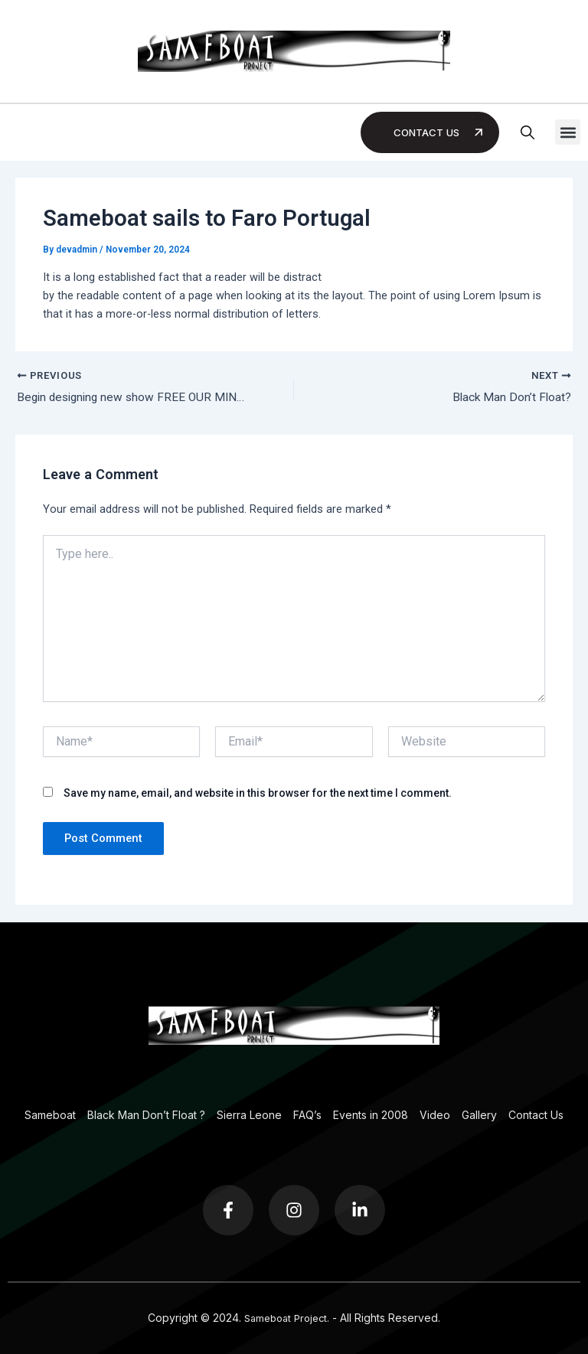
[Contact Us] (478, 132)
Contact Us (424, 132)
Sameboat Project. (286, 1318)
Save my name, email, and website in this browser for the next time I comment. (258, 794)
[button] (567, 132)
